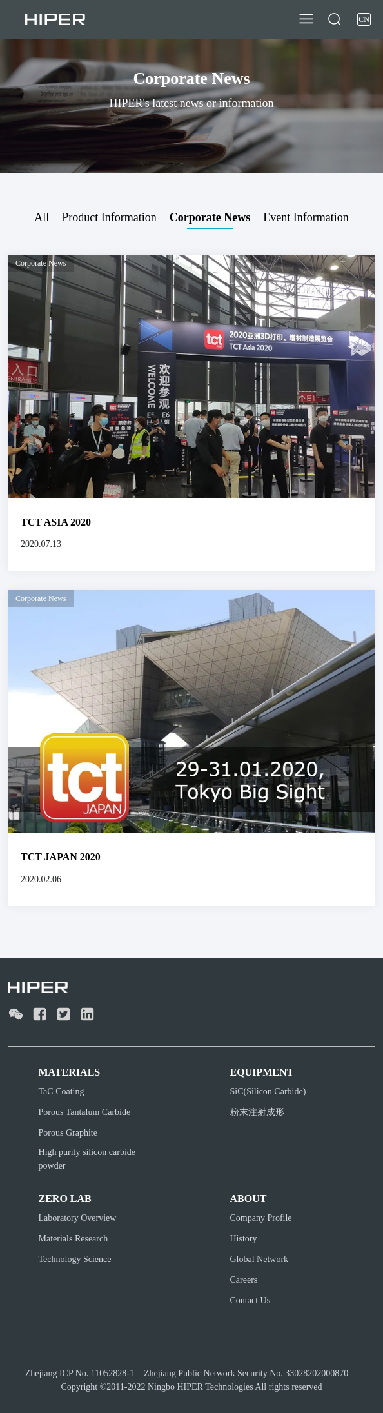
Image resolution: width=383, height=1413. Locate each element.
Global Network (259, 1259)
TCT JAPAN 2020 (61, 856)
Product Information (109, 217)
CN (363, 19)
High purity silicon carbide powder (87, 1159)
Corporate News (210, 217)
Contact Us (250, 1300)
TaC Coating (61, 1091)
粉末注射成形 (257, 1112)
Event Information (305, 217)
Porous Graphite (68, 1133)
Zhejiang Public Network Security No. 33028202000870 (246, 1373)
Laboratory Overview (78, 1218)
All (41, 217)
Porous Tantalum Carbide (85, 1112)
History (243, 1238)
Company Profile (261, 1218)
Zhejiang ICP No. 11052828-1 (79, 1373)
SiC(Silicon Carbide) (268, 1091)
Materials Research (73, 1238)
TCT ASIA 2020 (56, 522)
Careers (244, 1280)
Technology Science (75, 1259)
